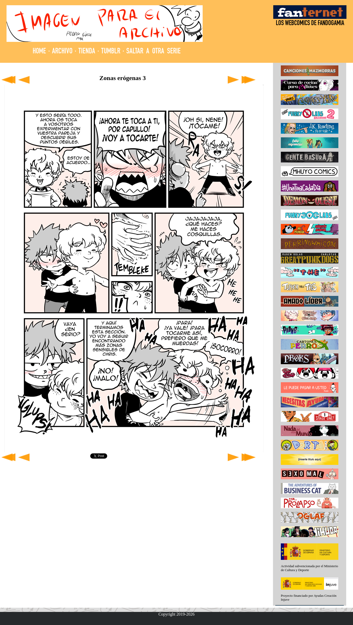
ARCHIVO (62, 51)
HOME (39, 51)
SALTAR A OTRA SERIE (153, 51)
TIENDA (86, 51)
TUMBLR (110, 51)
